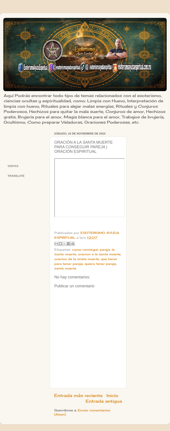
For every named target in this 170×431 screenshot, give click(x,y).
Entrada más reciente (78, 395)
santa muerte (65, 268)
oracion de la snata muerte (76, 259)
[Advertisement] (26, 144)
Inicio (112, 395)
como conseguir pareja (91, 249)
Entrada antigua (104, 401)
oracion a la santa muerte (99, 254)
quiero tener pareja (100, 264)
